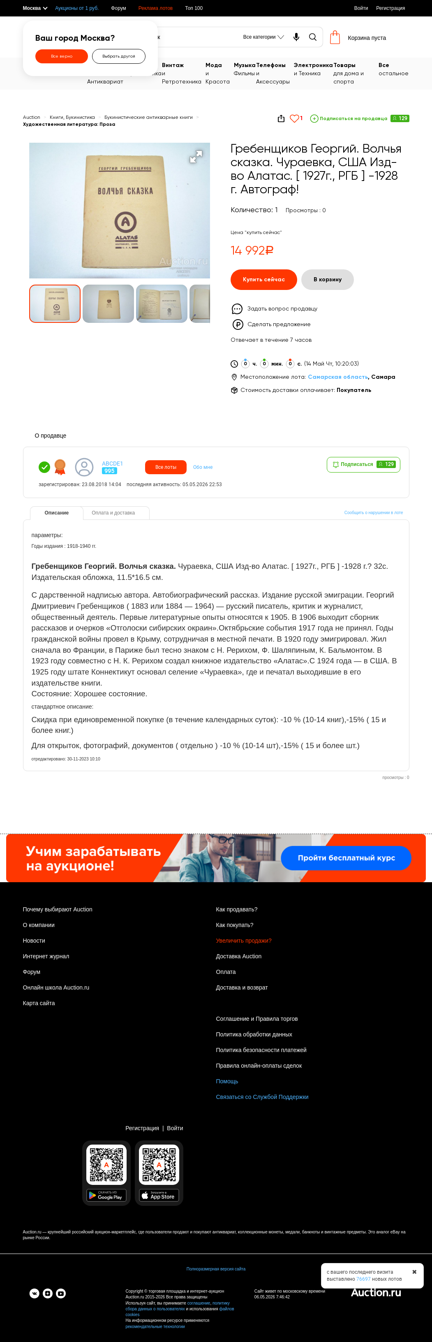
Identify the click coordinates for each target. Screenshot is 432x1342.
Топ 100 (194, 8)
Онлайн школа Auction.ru (56, 987)
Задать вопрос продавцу (282, 309)
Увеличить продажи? (244, 940)
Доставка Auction (239, 956)
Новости (34, 940)
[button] (196, 157)
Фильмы (245, 68)
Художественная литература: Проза (69, 124)
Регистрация (390, 8)
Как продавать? (237, 909)
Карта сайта (39, 1003)
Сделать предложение (279, 324)
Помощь (227, 1081)
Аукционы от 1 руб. (77, 8)
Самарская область (338, 377)
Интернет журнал (46, 956)
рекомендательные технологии (155, 1326)
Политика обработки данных (254, 1034)
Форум (118, 8)
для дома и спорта (355, 73)
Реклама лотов (156, 8)
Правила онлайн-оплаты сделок (259, 1065)
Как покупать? (235, 925)
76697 (363, 1279)
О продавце (51, 435)
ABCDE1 (112, 463)
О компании (39, 925)
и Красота (219, 73)
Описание (57, 513)
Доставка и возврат (242, 987)
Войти (361, 8)
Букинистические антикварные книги (148, 117)
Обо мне (203, 467)
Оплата (226, 972)
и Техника (313, 68)
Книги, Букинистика (72, 117)
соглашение (198, 1303)
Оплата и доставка (113, 513)
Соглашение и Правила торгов (257, 1018)
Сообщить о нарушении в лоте (373, 512)
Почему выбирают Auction (57, 909)
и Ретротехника (183, 73)
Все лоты (165, 467)
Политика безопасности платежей (261, 1050)
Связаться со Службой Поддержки (262, 1097)
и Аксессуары (274, 73)
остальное (394, 68)
